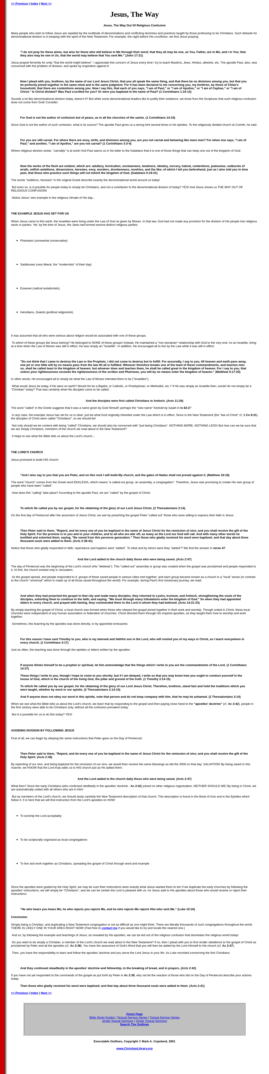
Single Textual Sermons (117, 1021)
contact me (109, 928)
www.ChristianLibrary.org (134, 1048)
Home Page (134, 1014)
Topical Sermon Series (165, 1017)
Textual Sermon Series (132, 1017)
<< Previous (19, 3)
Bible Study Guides (102, 1017)
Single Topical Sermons (151, 1021)
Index (34, 3)
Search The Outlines (134, 1024)
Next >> (46, 3)
